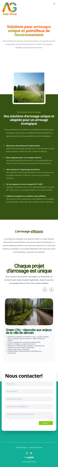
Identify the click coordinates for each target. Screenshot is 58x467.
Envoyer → (46, 423)
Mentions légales (21, 447)
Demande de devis (36, 447)
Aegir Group (32, 462)
